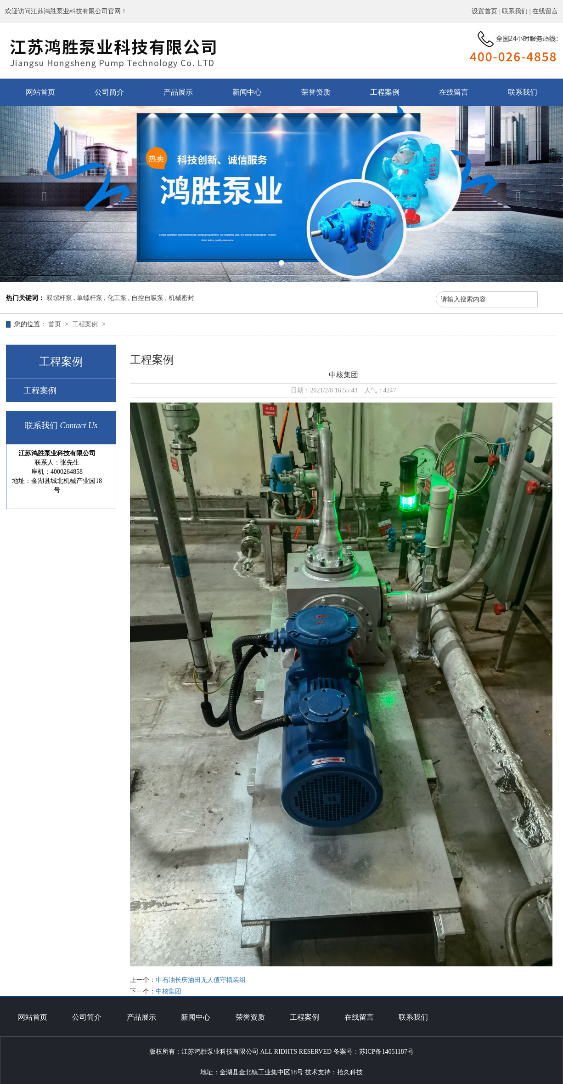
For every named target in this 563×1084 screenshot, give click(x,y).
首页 (55, 324)
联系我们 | (517, 11)
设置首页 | (487, 11)
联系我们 (522, 92)
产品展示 (178, 92)
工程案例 (385, 92)
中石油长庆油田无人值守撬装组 (201, 979)
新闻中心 (247, 92)
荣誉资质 (316, 92)
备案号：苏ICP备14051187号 (373, 1051)
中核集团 (168, 991)
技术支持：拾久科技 (334, 1072)
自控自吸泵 (147, 298)
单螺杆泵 (89, 298)
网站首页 (40, 92)
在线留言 (545, 11)
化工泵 (117, 298)
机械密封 (181, 298)
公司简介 (109, 92)
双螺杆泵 (59, 298)
